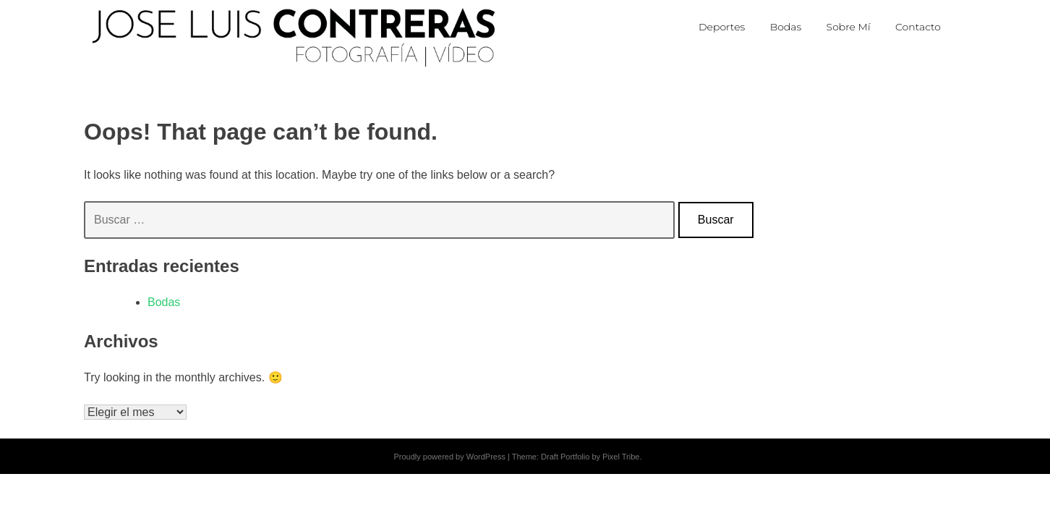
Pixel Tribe (620, 456)
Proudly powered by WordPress (449, 456)
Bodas (164, 302)
